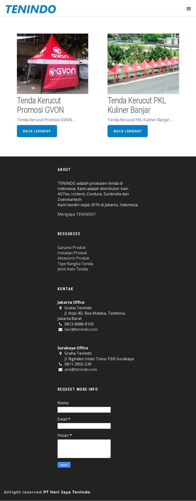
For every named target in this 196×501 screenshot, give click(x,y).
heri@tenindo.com (81, 329)
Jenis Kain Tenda (73, 269)
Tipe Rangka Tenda (75, 263)
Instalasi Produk (72, 252)
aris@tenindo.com (81, 369)
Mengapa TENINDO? (77, 214)
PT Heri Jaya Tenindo (66, 492)
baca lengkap (37, 131)
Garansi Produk (72, 247)
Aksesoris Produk (73, 258)
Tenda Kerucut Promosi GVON (40, 105)
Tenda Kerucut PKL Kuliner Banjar (137, 105)
